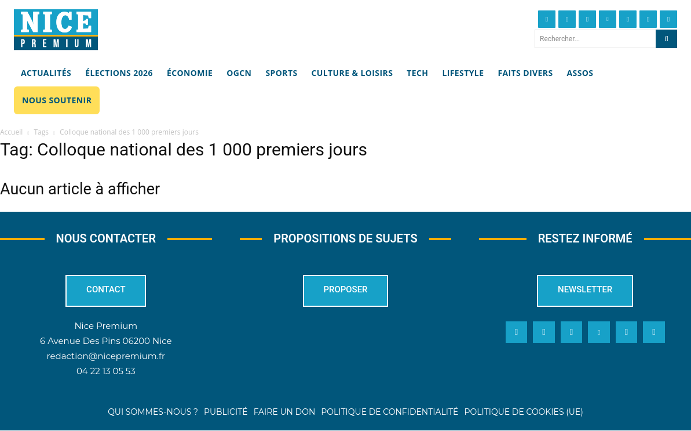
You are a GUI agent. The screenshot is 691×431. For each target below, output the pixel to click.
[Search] (666, 39)
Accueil (11, 132)
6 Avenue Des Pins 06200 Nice (105, 340)
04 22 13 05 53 (106, 370)
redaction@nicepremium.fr (106, 355)
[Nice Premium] (56, 29)
